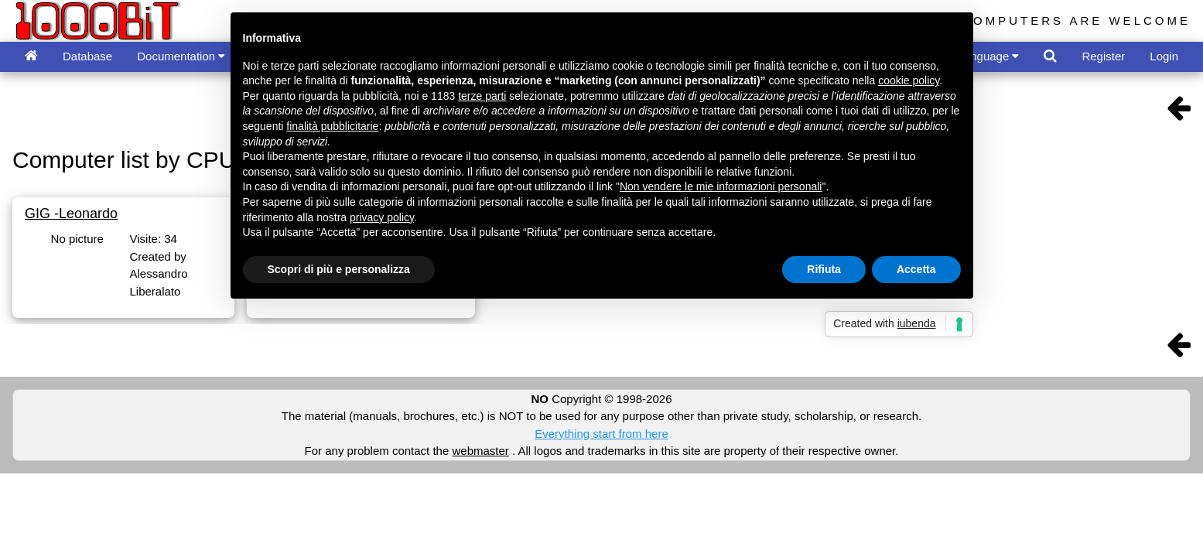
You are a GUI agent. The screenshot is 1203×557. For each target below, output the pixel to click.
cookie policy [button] (908, 80)
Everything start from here (601, 433)
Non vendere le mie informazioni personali (721, 186)
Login (1164, 56)
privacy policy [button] (382, 217)
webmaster (480, 450)
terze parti (482, 96)
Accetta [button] (916, 269)
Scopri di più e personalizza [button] (339, 269)
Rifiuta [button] (824, 269)
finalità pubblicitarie (332, 126)
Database (87, 56)
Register (1103, 56)
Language (989, 56)
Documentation (181, 56)
